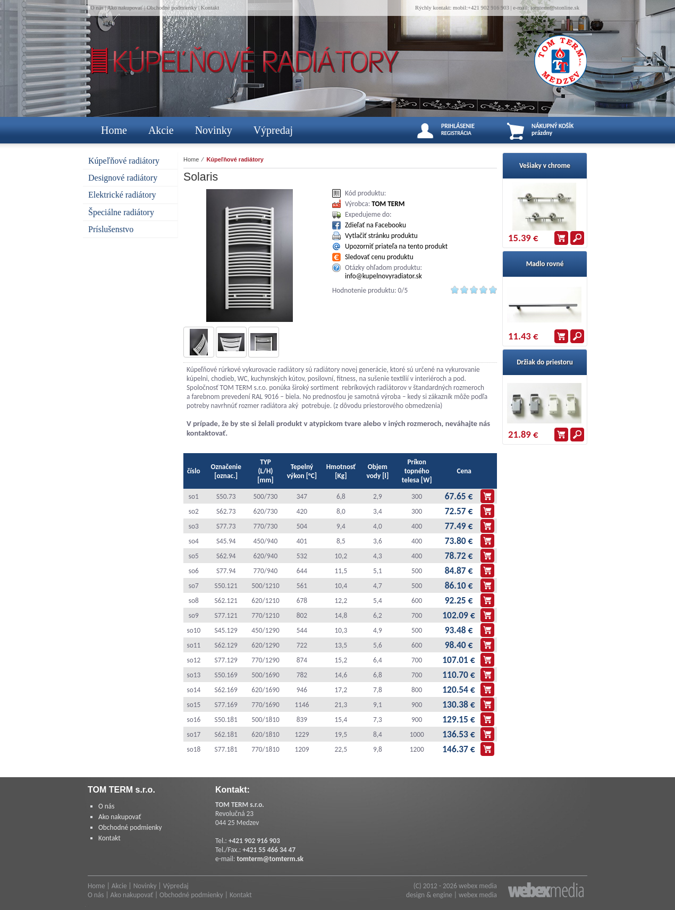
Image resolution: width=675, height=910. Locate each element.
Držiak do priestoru (545, 362)
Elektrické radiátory (122, 194)
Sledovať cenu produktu (379, 256)
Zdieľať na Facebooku (375, 224)
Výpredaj (273, 130)
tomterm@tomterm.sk (270, 858)
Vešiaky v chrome (544, 165)
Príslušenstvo (110, 229)
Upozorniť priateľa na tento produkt (396, 246)
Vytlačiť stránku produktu (381, 235)
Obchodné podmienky (172, 8)
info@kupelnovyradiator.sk (383, 275)
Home (114, 130)
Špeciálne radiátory (121, 212)
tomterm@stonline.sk (554, 8)
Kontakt (210, 8)
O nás (97, 8)
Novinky (213, 130)
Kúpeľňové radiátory (123, 160)
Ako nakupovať (124, 8)
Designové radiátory (122, 177)
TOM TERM (388, 203)
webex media (478, 885)
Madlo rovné (545, 263)
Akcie (161, 130)
